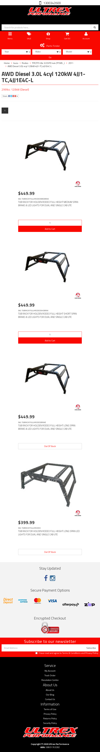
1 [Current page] (5, 110)
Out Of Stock (50, 446)
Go (50, 57)
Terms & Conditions (71, 653)
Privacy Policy (91, 653)
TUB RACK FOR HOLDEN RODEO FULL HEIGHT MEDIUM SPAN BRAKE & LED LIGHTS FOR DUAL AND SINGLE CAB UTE (48, 203)
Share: (10, 96)
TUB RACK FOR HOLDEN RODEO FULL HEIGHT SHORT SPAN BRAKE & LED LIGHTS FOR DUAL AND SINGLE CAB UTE (47, 315)
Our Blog (50, 694)
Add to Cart (50, 228)
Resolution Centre (50, 680)
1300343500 (52, 2)
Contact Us (50, 699)
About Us (50, 690)
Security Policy (50, 723)
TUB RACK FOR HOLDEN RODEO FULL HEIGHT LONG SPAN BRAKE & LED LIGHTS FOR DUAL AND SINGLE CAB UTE (46, 427)
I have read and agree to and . (66, 653)
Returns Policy (50, 718)
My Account (50, 670)
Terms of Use (50, 709)
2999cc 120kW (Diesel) (15, 89)
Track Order (50, 675)
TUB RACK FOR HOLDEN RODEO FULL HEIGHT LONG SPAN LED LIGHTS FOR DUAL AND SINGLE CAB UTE (49, 532)
